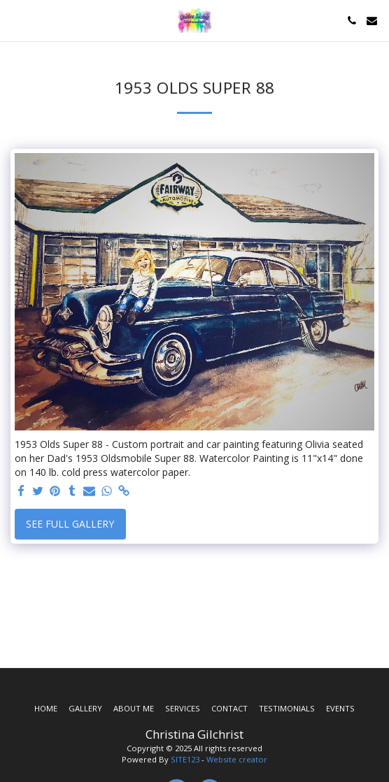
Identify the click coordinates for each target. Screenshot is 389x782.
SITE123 (185, 759)
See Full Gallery (70, 523)
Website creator (236, 759)
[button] (15, 20)
